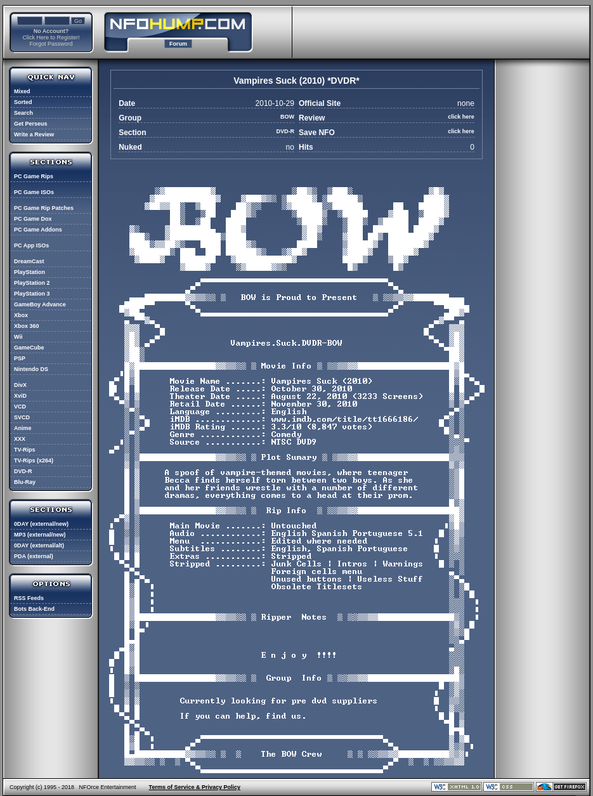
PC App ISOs (31, 245)
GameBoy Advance (40, 304)
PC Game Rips (33, 176)
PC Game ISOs (34, 192)
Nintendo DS (31, 369)
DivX (20, 385)
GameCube (29, 347)
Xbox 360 (26, 326)
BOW (287, 117)
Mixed (22, 91)
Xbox (21, 315)
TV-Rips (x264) (33, 460)
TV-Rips (25, 450)
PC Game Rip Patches (44, 208)
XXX (19, 439)
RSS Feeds (29, 598)
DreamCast (29, 261)
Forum (178, 44)
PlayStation (29, 272)
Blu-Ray (25, 482)
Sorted (23, 102)
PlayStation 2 (32, 283)
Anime (23, 428)
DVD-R (23, 471)
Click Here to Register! (50, 37)
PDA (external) (33, 556)
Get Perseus (31, 124)
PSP (19, 358)
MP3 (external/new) (40, 535)
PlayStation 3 (32, 293)
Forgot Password (50, 44)
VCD (20, 406)
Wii (18, 337)
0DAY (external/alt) (39, 545)
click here (461, 117)
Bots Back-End (34, 609)
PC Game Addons (38, 229)
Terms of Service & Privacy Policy (194, 787)
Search (23, 113)
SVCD (22, 417)
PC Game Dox (33, 219)
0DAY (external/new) (41, 524)
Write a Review (34, 134)
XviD (20, 396)
